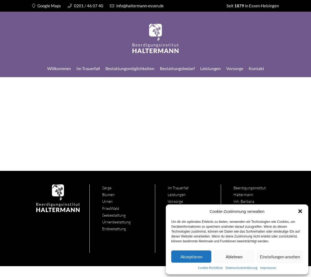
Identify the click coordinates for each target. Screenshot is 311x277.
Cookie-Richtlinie (210, 268)
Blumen (108, 194)
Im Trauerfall (88, 68)
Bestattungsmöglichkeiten (129, 68)
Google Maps (46, 5)
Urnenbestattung (116, 222)
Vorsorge (234, 68)
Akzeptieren (191, 256)
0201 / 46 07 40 (85, 5)
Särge (106, 187)
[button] (300, 211)
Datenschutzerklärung (241, 268)
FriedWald (110, 208)
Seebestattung (114, 215)
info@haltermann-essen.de (137, 5)
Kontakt (256, 68)
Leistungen (210, 68)
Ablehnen (234, 256)
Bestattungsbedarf (177, 68)
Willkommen (59, 68)
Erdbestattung (114, 228)
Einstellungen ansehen (280, 256)
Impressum (268, 268)
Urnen (107, 201)
